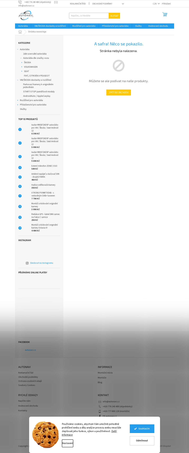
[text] (36, 2)
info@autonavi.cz (111, 401)
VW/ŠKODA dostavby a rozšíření (34, 80)
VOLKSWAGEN (29, 67)
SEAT (25, 72)
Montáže (102, 377)
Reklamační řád (78, 3)
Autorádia (23, 50)
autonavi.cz (30, 350)
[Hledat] (94, 16)
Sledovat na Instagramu (41, 263)
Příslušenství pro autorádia (31, 105)
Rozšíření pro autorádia (30, 101)
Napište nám (24, 401)
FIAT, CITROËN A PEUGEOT (37, 75)
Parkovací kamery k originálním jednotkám (38, 86)
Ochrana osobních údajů (30, 381)
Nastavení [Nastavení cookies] (67, 443)
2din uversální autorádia (34, 53)
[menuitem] (23, 26)
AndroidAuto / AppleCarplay (36, 96)
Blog (100, 382)
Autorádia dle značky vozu (34, 58)
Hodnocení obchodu (28, 406)
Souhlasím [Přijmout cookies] (144, 429)
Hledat (114, 15)
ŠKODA (26, 63)
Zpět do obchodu (118, 92)
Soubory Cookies (26, 385)
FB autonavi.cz (110, 416)
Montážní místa (105, 372)
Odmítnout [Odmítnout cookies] (142, 440)
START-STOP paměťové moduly (39, 91)
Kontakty (22, 410)
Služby (23, 109)
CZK (155, 3)
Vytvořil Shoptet (163, 446)
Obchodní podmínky (102, 3)
